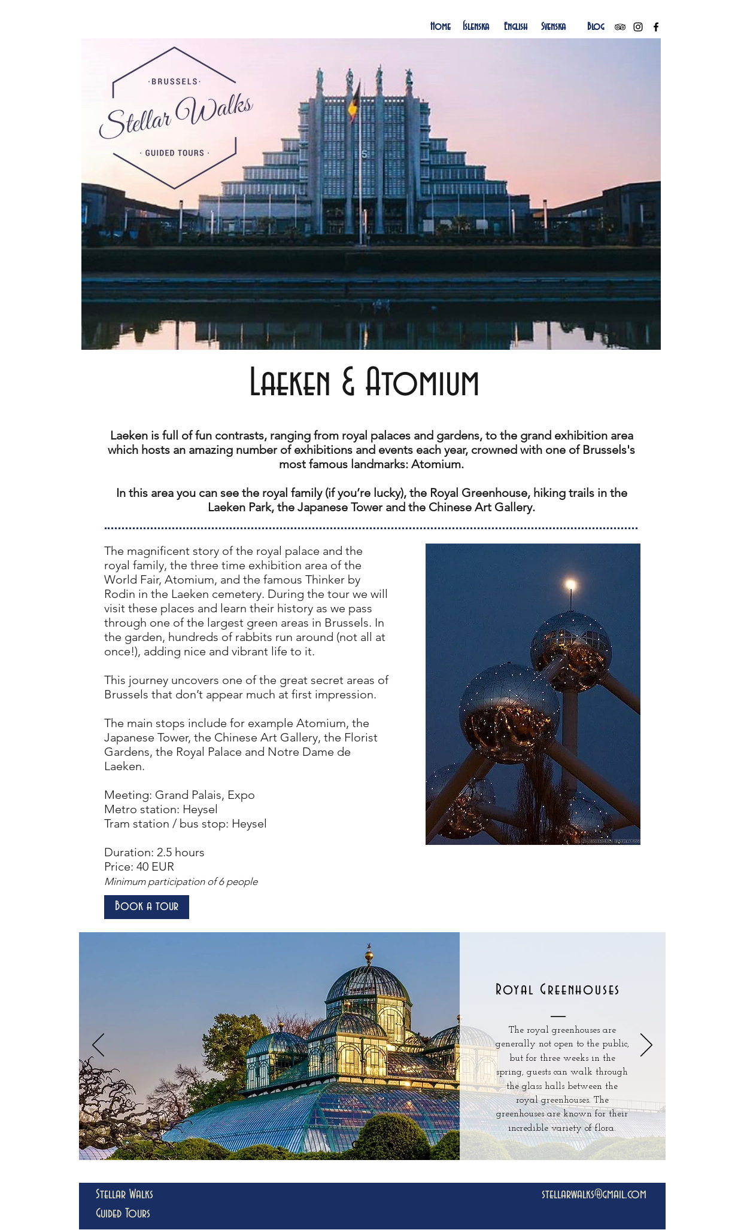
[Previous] (98, 1045)
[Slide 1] (356, 1145)
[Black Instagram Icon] (638, 27)
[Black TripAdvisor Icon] (620, 27)
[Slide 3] (389, 1144)
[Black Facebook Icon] (656, 27)
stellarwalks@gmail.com (594, 1195)
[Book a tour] (146, 907)
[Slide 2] (373, 1144)
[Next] (646, 1045)
